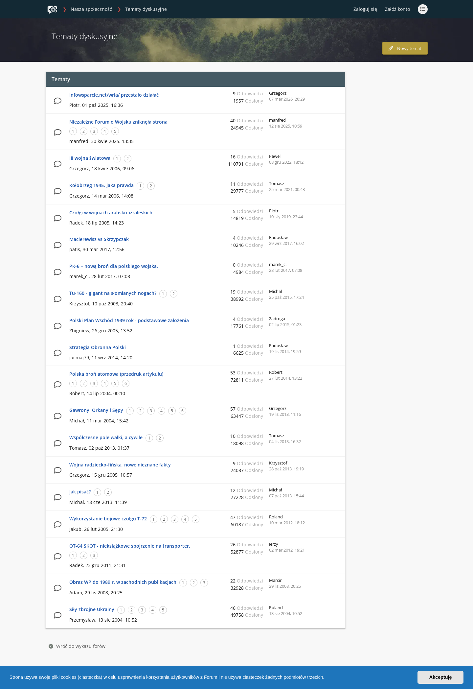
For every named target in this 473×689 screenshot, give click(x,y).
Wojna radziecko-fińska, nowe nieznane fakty (120, 465)
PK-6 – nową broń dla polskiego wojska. (113, 266)
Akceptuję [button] (440, 677)
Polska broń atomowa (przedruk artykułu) (116, 374)
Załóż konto (397, 9)
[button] (326, 678)
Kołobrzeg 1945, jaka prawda (101, 185)
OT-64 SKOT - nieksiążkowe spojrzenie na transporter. (129, 546)
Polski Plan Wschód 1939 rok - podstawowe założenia (129, 320)
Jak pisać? (80, 491)
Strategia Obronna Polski (97, 347)
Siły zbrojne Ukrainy (91, 609)
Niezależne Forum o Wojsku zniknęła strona (118, 122)
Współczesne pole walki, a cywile (106, 437)
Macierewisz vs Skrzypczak (99, 239)
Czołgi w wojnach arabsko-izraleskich (110, 212)
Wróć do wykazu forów (77, 646)
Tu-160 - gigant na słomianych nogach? (112, 293)
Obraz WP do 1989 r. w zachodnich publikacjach (122, 582)
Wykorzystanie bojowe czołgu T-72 (108, 518)
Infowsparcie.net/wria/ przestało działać (114, 95)
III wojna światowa (89, 158)
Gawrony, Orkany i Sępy (96, 410)
